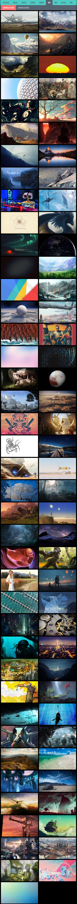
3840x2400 (23, 7)
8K (71, 2)
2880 (41, 2)
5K (55, 2)
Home (6, 2)
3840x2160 (8, 7)
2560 (32, 2)
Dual (63, 2)
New (15, 2)
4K (49, 2)
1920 (23, 2)
